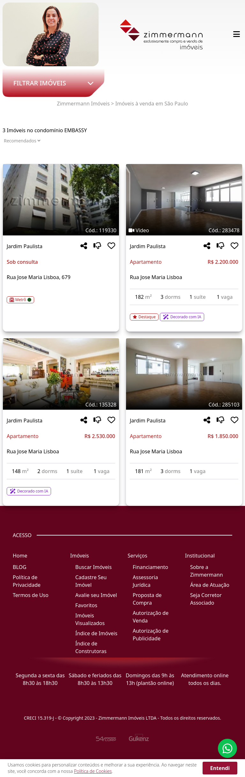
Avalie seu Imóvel (96, 595)
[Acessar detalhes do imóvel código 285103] (184, 483)
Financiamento (150, 567)
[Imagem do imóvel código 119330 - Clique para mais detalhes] (61, 199)
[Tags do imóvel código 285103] (184, 404)
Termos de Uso (30, 595)
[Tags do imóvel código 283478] (184, 230)
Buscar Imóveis (93, 567)
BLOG (19, 567)
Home (20, 555)
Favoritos (86, 605)
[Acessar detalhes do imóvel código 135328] (61, 487)
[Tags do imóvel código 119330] (61, 230)
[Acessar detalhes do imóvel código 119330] (61, 296)
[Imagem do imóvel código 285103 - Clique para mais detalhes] (184, 374)
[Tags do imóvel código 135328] (61, 404)
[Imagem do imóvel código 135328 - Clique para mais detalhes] (61, 374)
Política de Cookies (93, 771)
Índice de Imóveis (96, 633)
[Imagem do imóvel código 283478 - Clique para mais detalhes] (184, 199)
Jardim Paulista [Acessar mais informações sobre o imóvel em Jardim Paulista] (24, 246)
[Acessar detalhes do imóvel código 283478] (184, 313)
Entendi (220, 768)
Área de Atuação (209, 584)
